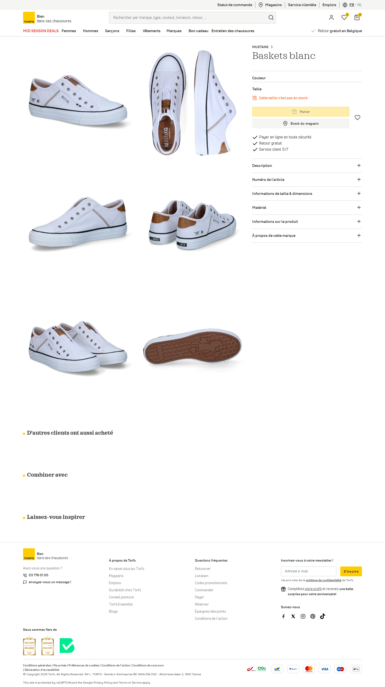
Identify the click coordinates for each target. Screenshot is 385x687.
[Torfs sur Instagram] (305, 616)
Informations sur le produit (275, 222)
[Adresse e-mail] (308, 571)
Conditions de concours (148, 665)
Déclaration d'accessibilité (42, 670)
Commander (204, 590)
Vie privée (59, 665)
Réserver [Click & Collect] (202, 604)
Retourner (203, 569)
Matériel (259, 208)
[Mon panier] (357, 18)
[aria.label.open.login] (331, 18)
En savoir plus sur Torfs (126, 569)
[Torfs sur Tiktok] (324, 616)
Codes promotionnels (211, 583)
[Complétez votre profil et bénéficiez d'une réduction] (313, 589)
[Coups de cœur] (357, 117)
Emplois (329, 5)
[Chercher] (271, 18)
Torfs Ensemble (121, 604)
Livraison (201, 576)
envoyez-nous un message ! (50, 582)
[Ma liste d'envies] (344, 18)
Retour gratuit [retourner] (270, 143)
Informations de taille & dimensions (282, 194)
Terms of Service (130, 682)
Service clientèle (302, 5)
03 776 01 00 (38, 575)
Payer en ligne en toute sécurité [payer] (284, 137)
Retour (340, 31)
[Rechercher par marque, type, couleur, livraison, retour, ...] (187, 18)
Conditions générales (37, 665)
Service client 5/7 (273, 149)
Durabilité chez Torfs (125, 590)
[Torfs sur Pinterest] (315, 616)
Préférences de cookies (84, 665)
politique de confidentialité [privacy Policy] (323, 580)
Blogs (113, 611)
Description (262, 166)
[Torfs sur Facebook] (286, 616)
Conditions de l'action (211, 618)
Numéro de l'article (268, 180)
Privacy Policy (103, 682)
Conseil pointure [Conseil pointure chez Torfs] (121, 597)
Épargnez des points (210, 611)
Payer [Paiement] (199, 597)
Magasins (270, 4)
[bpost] (256, 669)
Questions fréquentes (211, 560)
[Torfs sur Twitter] (296, 616)
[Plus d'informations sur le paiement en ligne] (277, 669)
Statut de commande (234, 5)
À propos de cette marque (273, 236)
